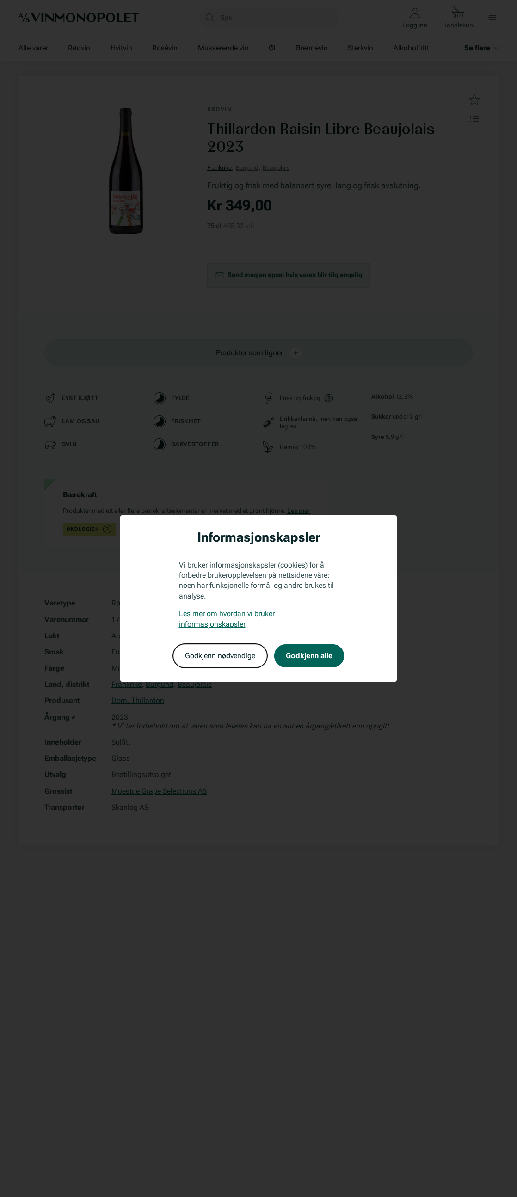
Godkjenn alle (309, 655)
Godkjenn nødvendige (220, 655)
